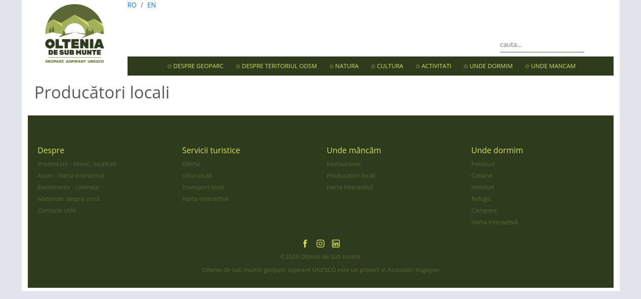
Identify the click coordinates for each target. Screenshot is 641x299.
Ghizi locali (197, 175)
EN (151, 5)
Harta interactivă (205, 199)
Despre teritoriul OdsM (279, 66)
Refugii (481, 199)
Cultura (390, 66)
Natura (347, 66)
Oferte (191, 164)
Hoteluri (483, 187)
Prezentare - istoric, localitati (77, 164)
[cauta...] (542, 44)
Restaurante (344, 164)
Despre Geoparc (198, 66)
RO (132, 5)
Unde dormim (491, 66)
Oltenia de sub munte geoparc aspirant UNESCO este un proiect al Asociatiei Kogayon (321, 270)
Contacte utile (57, 210)
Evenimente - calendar (69, 187)
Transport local (203, 187)
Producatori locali (351, 175)
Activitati (437, 66)
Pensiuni (483, 164)
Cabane (482, 175)
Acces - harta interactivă (71, 175)
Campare (484, 210)
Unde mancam (553, 66)
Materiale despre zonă (69, 199)
